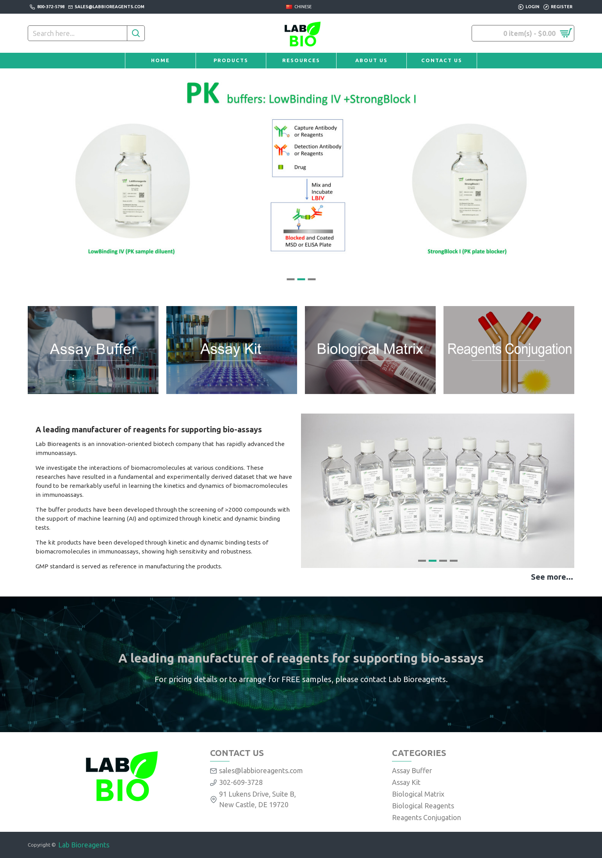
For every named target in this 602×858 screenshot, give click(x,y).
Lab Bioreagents (83, 845)
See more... (552, 576)
